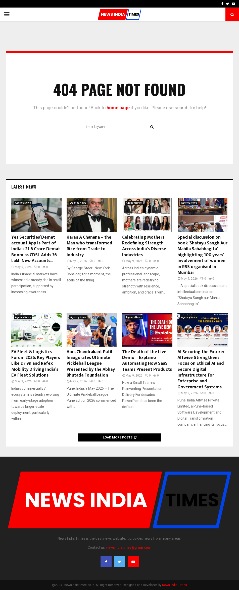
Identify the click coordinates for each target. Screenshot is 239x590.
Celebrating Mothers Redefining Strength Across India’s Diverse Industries (144, 246)
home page (118, 107)
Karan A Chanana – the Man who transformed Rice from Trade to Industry (89, 246)
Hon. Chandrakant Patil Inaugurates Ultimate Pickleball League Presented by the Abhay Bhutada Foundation (91, 363)
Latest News (23, 186)
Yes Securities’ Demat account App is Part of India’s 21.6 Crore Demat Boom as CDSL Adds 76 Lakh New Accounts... (35, 249)
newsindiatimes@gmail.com (128, 547)
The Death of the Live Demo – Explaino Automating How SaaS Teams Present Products (147, 360)
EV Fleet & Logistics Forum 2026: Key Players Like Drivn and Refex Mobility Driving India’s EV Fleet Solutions (35, 363)
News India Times (174, 585)
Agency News (23, 202)
